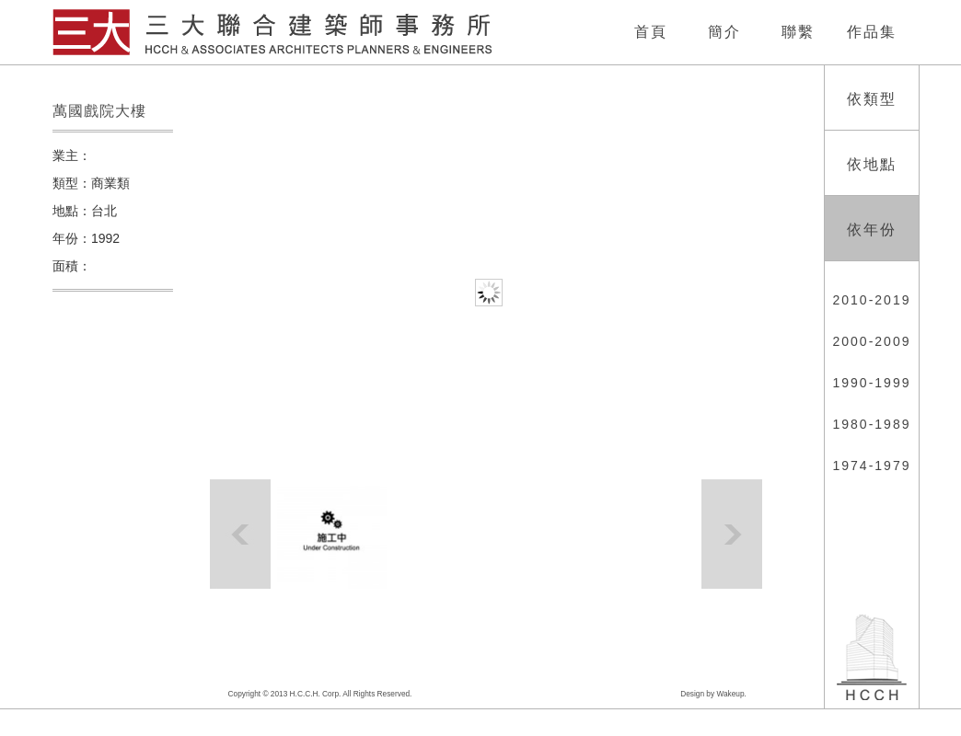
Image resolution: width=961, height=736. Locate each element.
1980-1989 (872, 424)
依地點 (872, 164)
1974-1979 (872, 465)
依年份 (872, 229)
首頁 (650, 32)
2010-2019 (872, 300)
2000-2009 (872, 341)
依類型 (872, 99)
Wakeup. (731, 694)
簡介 (724, 32)
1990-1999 (872, 382)
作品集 (872, 32)
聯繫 (798, 32)
